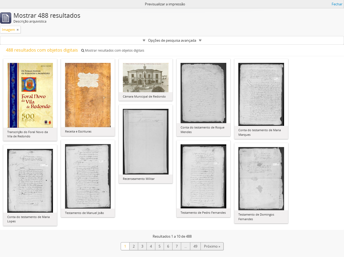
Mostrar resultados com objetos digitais (112, 50)
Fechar (337, 4)
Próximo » (212, 246)
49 (195, 246)
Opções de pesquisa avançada (172, 40)
